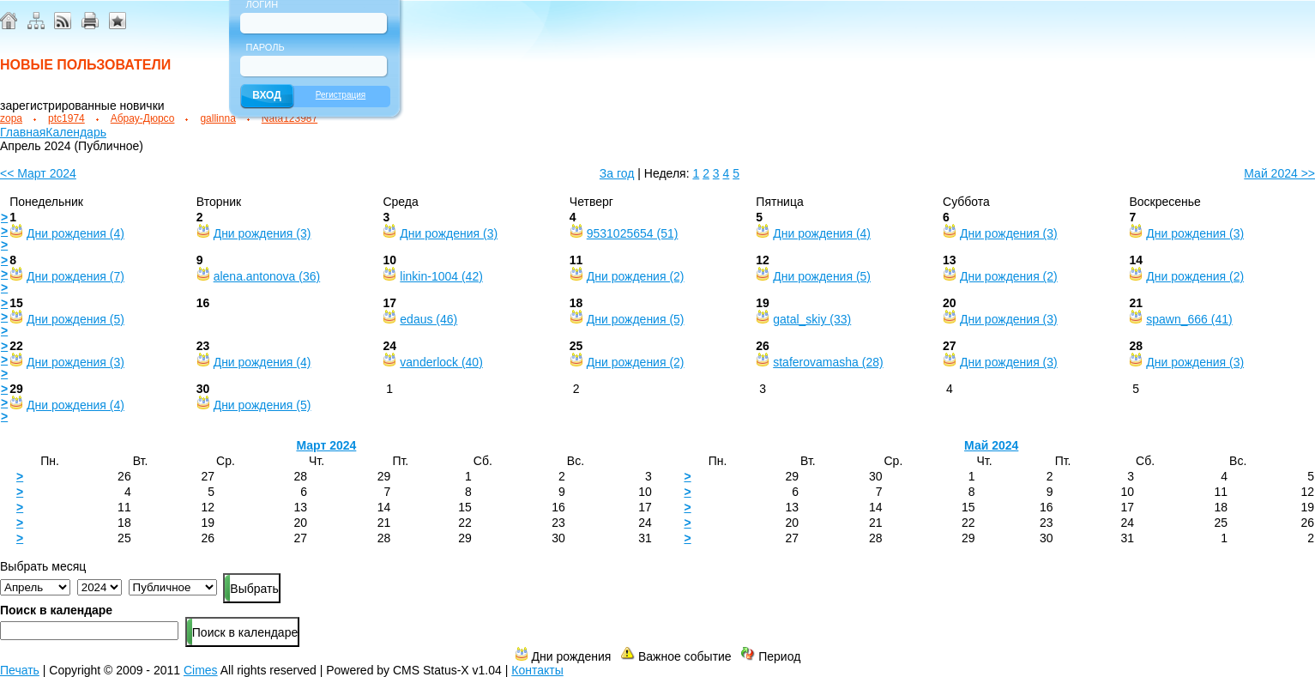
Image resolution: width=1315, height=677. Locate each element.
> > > (4, 230)
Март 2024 (326, 445)
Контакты (537, 670)
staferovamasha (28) (828, 362)
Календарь (75, 132)
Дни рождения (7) (75, 276)
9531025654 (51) (633, 233)
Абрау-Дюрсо (143, 118)
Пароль (265, 47)
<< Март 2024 (38, 173)
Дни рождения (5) (822, 276)
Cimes (201, 670)
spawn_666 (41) (1189, 319)
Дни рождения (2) (636, 276)
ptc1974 (66, 118)
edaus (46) (428, 319)
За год (617, 173)
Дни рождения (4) (75, 233)
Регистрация (340, 95)
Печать (19, 670)
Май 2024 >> (1279, 173)
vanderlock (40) (441, 362)
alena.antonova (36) (267, 276)
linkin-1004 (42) (441, 276)
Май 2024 (991, 445)
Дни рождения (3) (262, 233)
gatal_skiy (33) (812, 319)
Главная (22, 132)
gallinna (217, 118)
